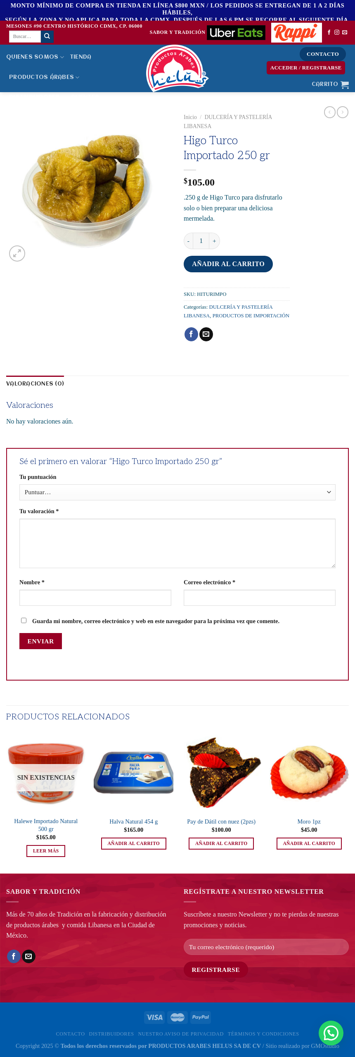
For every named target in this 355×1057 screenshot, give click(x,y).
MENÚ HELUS (28, 118)
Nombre (32, 582)
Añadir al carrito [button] (133, 843)
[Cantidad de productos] (201, 241)
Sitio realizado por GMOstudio (302, 1046)
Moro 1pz (309, 821)
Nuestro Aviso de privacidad (180, 1034)
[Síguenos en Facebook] (329, 33)
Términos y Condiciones (263, 1034)
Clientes (88, 98)
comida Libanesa (89, 924)
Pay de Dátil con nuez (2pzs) (221, 821)
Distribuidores (37, 98)
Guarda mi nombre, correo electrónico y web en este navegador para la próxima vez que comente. (155, 621)
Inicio (190, 117)
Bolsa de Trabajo (82, 118)
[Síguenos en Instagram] (336, 33)
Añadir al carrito (228, 263)
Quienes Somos (35, 57)
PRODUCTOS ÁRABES (44, 77)
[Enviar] (47, 37)
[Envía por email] (206, 334)
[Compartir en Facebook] (191, 334)
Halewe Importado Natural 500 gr (46, 825)
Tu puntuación (37, 477)
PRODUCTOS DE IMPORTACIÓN (251, 316)
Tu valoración (39, 511)
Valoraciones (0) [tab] (35, 384)
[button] (331, 1033)
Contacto (70, 1034)
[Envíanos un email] (344, 33)
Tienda (81, 57)
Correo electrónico (209, 582)
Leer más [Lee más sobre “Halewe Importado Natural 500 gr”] (46, 850)
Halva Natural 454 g (133, 821)
